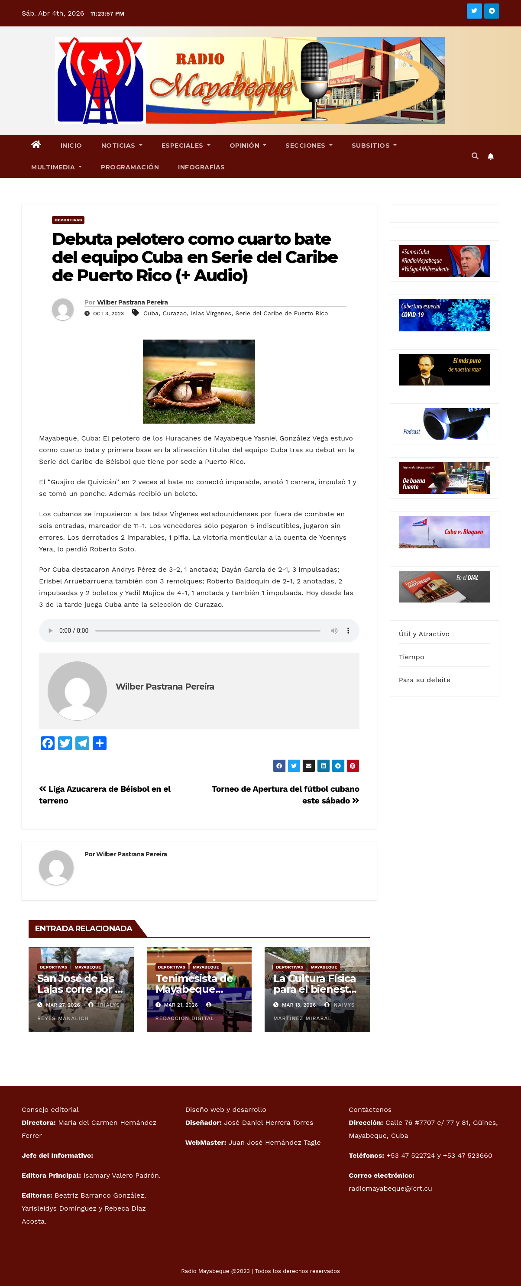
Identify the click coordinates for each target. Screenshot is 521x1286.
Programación (130, 167)
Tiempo (411, 657)
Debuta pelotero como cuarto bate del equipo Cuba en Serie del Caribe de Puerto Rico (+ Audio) (195, 257)
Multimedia (56, 167)
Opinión (248, 145)
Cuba (151, 313)
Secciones (309, 145)
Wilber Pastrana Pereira (132, 302)
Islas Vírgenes (211, 313)
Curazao (175, 313)
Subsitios (374, 145)
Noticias (121, 145)
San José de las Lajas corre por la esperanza (80, 989)
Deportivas (68, 219)
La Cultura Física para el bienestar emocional (316, 989)
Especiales (186, 145)
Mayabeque (87, 967)
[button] (475, 156)
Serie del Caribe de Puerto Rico (282, 313)
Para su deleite (425, 680)
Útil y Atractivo (424, 634)
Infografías (201, 167)
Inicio (71, 145)
